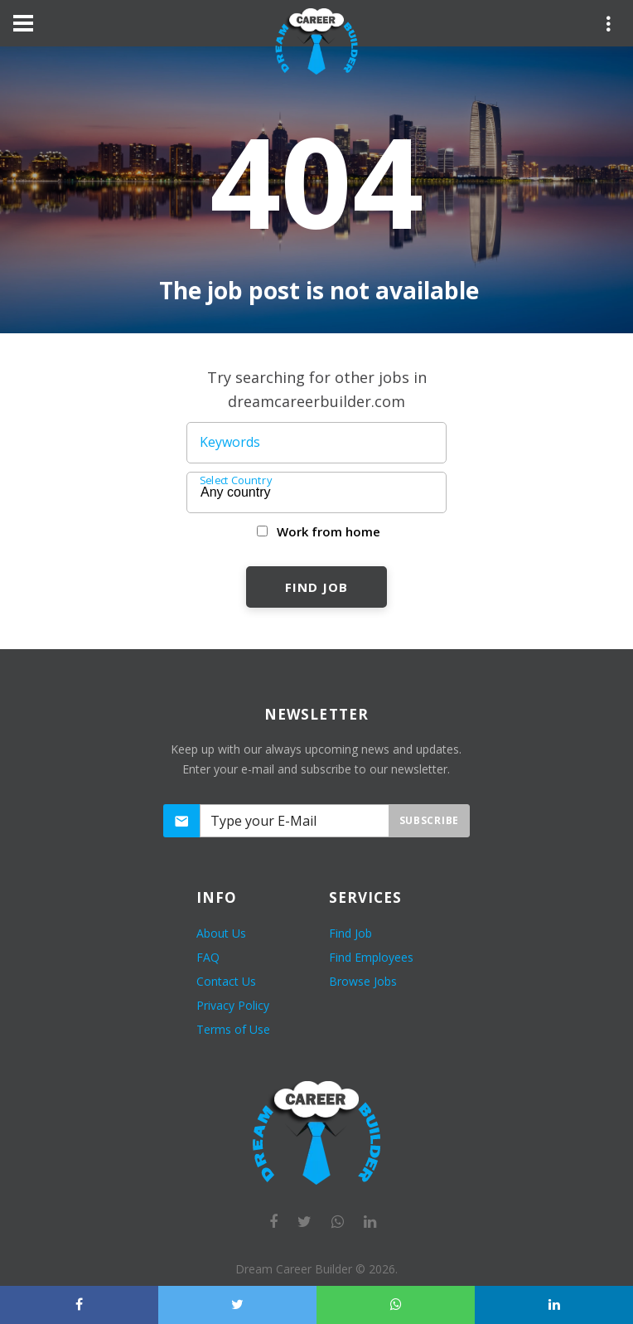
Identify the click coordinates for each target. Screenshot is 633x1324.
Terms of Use (233, 1029)
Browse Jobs (363, 981)
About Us (221, 933)
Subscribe (429, 820)
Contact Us (226, 981)
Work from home (328, 531)
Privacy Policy (232, 1005)
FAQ (208, 957)
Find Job (316, 587)
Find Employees (371, 957)
